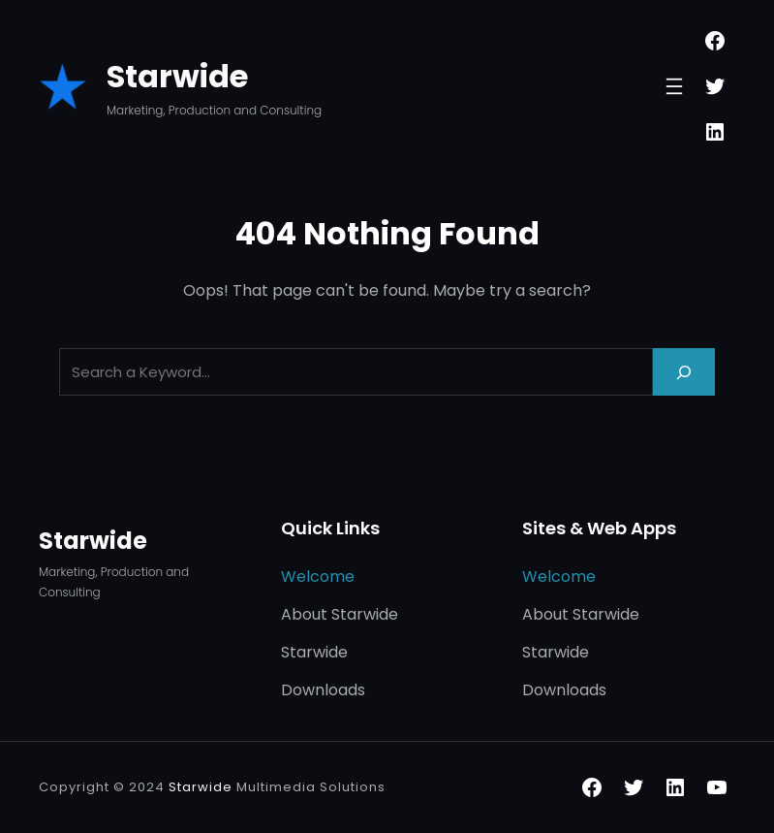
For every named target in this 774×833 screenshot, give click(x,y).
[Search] (684, 372)
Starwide (177, 76)
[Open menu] (674, 86)
